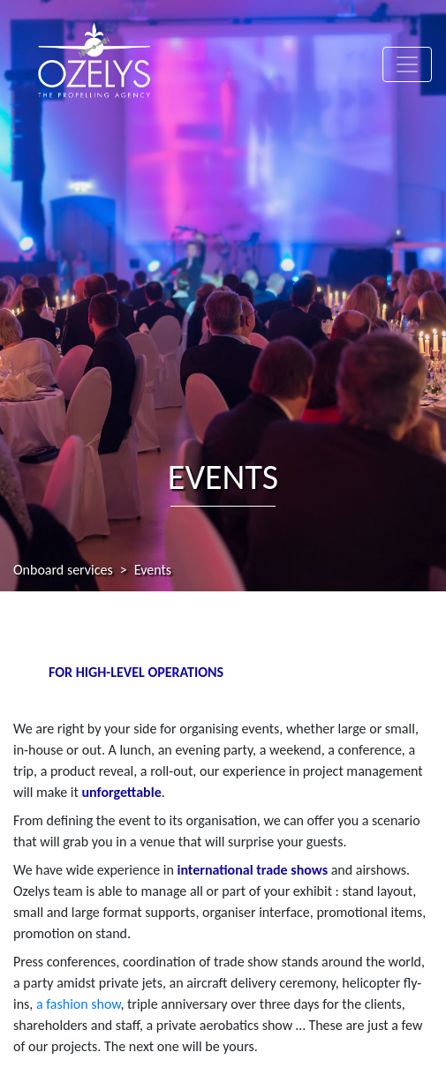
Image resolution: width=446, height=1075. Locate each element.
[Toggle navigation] (407, 64)
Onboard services (63, 569)
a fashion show (78, 1004)
